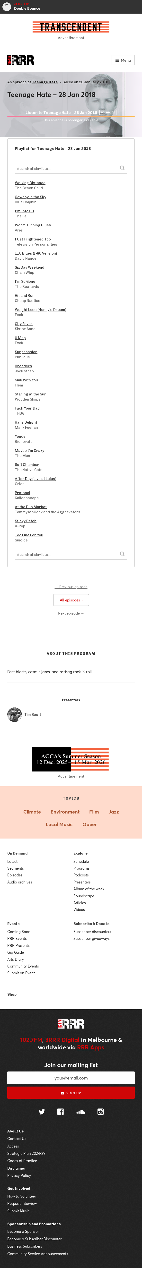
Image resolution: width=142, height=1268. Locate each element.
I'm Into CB (24, 211)
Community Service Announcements (37, 1253)
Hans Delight (26, 422)
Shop (12, 994)
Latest (12, 861)
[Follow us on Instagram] (101, 1112)
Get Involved (18, 1188)
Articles (79, 902)
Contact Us (16, 1138)
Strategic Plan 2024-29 (26, 1153)
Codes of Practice (22, 1160)
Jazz (114, 811)
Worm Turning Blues (33, 225)
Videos (79, 909)
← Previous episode (71, 586)
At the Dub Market (31, 507)
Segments (15, 868)
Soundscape (83, 895)
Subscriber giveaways (91, 938)
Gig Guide (15, 952)
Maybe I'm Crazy (29, 450)
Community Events (23, 966)
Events (13, 924)
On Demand (17, 853)
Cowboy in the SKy (30, 197)
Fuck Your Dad (27, 408)
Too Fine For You (29, 535)
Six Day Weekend (29, 267)
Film (94, 811)
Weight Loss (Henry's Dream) (40, 310)
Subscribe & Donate (91, 924)
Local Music (59, 824)
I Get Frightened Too (33, 239)
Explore (80, 853)
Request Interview (22, 1203)
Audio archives (19, 882)
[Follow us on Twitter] (41, 1112)
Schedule (81, 861)
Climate (32, 811)
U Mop (20, 338)
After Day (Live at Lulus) (35, 479)
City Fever (24, 324)
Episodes (14, 875)
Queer (89, 824)
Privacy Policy (19, 1175)
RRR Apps (90, 1047)
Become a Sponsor (23, 1231)
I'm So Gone (25, 281)
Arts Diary (15, 959)
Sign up (71, 1093)
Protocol (22, 493)
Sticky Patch (25, 521)
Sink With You (26, 380)
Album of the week (88, 888)
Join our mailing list (71, 1065)
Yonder (21, 436)
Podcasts (81, 875)
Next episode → (71, 613)
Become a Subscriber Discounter (34, 1238)
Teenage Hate (45, 82)
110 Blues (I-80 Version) (36, 253)
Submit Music (18, 1210)
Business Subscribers (24, 1246)
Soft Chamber (27, 465)
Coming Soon (18, 931)
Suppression (26, 352)
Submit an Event (21, 972)
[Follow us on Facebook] (60, 1112)
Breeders (23, 366)
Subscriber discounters (92, 931)
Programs (81, 868)
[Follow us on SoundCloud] (80, 1112)
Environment (65, 811)
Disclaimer (16, 1168)
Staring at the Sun (30, 394)
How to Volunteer (21, 1196)
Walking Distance (30, 183)
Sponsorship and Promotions (34, 1224)
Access (13, 1146)
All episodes (71, 600)
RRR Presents (18, 945)
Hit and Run (25, 295)
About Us (15, 1131)
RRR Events (17, 938)
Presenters (82, 882)
